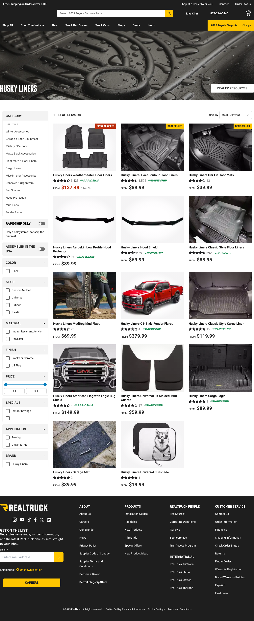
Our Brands (86, 529)
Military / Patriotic (17, 146)
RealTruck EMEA (180, 572)
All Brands (131, 537)
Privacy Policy (87, 545)
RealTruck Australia (182, 564)
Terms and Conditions (179, 609)
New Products (133, 529)
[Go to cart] (248, 13)
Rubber (16, 304)
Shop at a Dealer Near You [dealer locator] (197, 4)
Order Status (243, 4)
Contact (224, 4)
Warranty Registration (228, 569)
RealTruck (12, 124)
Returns (220, 553)
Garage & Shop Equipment (22, 138)
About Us (85, 513)
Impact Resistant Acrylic (26, 331)
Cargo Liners (13, 168)
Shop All (7, 25)
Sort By (213, 115)
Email (4, 550)
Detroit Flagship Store (93, 582)
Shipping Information (228, 537)
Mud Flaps (12, 205)
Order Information (226, 521)
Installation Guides (136, 513)
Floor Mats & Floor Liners (21, 160)
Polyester (17, 338)
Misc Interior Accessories (21, 175)
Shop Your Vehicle (32, 25)
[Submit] (59, 557)
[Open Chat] (188, 13)
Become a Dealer (89, 574)
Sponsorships (178, 537)
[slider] (5, 384)
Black (15, 270)
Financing (221, 529)
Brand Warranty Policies (230, 577)
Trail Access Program (183, 545)
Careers (84, 521)
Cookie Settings (156, 609)
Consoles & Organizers (20, 182)
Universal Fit (19, 444)
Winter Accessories (17, 131)
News (82, 537)
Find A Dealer (223, 561)
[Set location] (29, 570)
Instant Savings (21, 410)
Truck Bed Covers (76, 25)
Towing (16, 437)
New (55, 25)
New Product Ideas (136, 553)
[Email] (27, 557)
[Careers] (31, 583)
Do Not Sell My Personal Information (125, 609)
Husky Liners (20, 464)
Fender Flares (14, 212)
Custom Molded (21, 290)
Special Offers (133, 545)
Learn (151, 25)
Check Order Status (227, 545)
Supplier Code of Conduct (95, 553)
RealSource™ (178, 513)
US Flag (16, 365)
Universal (17, 297)
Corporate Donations (183, 521)
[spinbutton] (14, 391)
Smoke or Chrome (23, 358)
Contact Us (222, 513)
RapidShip (131, 521)
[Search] (115, 13)
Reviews (175, 529)
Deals (136, 25)
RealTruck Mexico (180, 579)
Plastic (16, 312)
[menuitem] (7, 25)
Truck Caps (102, 25)
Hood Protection (16, 197)
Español (220, 585)
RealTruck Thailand (181, 587)
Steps (121, 25)
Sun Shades (13, 190)
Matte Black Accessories (21, 153)
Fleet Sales (221, 593)
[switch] (25, 223)
